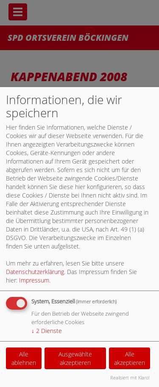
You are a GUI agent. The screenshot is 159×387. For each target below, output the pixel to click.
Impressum (34, 280)
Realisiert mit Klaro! (130, 377)
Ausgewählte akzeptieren (75, 358)
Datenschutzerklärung (35, 272)
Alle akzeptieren (129, 358)
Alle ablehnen (23, 358)
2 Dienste (46, 331)
